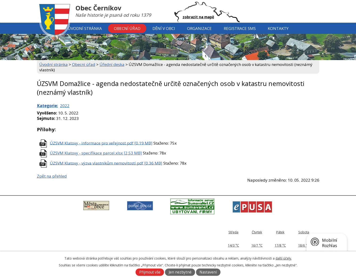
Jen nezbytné (180, 272)
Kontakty (278, 28)
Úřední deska (112, 64)
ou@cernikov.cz (160, 246)
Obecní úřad (127, 28)
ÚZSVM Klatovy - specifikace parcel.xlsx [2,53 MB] (96, 153)
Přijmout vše (149, 272)
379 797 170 (159, 241)
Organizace (199, 28)
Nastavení (208, 272)
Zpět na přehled (52, 176)
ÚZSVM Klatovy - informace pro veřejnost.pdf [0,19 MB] (101, 143)
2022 (64, 105)
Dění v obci (163, 28)
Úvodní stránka (85, 28)
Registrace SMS (240, 28)
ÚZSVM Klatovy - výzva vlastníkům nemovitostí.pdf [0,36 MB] (106, 163)
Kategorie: (47, 105)
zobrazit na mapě (198, 17)
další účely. (284, 258)
